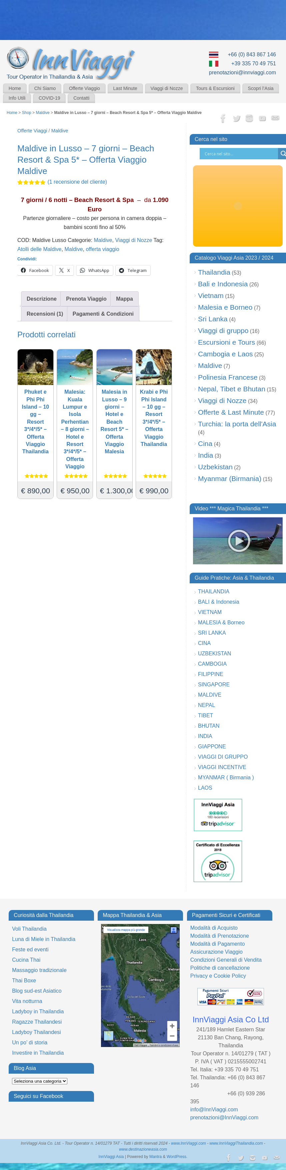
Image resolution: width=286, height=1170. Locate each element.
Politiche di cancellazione (220, 968)
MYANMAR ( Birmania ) (226, 777)
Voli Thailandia (29, 929)
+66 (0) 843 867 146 (252, 54)
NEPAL (206, 705)
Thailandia (214, 272)
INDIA (205, 736)
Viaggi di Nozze (166, 88)
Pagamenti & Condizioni (103, 314)
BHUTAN (209, 726)
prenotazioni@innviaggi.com (242, 72)
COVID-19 (49, 98)
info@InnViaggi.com (214, 1109)
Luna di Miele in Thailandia (43, 939)
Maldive (42, 112)
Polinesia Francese (228, 377)
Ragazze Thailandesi (37, 1022)
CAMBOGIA (212, 664)
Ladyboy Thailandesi (36, 1032)
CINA (204, 643)
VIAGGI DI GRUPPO (223, 757)
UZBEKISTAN (214, 653)
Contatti (81, 98)
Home (15, 88)
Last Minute (125, 88)
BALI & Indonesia (218, 602)
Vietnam (211, 295)
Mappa (124, 299)
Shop (26, 112)
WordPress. (177, 1156)
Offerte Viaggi (32, 130)
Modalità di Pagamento (217, 944)
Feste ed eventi (30, 949)
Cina (205, 443)
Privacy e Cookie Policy (218, 976)
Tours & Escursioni (215, 88)
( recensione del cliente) (77, 182)
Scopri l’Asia (261, 88)
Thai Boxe (24, 980)
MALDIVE (209, 695)
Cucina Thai (26, 960)
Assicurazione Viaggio (216, 952)
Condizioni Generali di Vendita (226, 960)
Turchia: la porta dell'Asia (237, 424)
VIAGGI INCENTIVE (222, 767)
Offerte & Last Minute (231, 412)
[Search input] (240, 153)
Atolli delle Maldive (39, 249)
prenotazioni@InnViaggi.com (224, 1117)
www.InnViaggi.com (188, 1143)
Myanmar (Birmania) (229, 478)
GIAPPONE (212, 746)
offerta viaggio (102, 249)
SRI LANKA (212, 633)
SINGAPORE (214, 684)
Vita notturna (27, 1001)
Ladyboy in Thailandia (38, 1011)
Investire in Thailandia (38, 1053)
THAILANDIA (213, 591)
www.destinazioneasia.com (143, 1149)
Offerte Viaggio (84, 88)
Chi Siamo (45, 88)
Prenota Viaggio (86, 299)
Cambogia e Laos (225, 354)
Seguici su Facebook (38, 1096)
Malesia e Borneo (225, 307)
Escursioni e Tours (226, 342)
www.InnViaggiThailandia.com (236, 1143)
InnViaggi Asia (111, 1156)
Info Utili (17, 98)
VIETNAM (210, 612)
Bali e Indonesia (223, 284)
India (205, 455)
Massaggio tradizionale (39, 970)
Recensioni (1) (45, 314)
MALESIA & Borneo (221, 622)
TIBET (205, 715)
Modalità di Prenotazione (219, 936)
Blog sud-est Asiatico (37, 991)
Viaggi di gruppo (223, 330)
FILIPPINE (210, 674)
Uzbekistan (215, 467)
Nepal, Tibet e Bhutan (231, 389)
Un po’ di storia (29, 1042)
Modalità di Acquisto (214, 928)
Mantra (155, 1156)
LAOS (205, 788)
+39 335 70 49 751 (253, 63)
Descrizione (42, 299)
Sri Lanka (213, 319)
